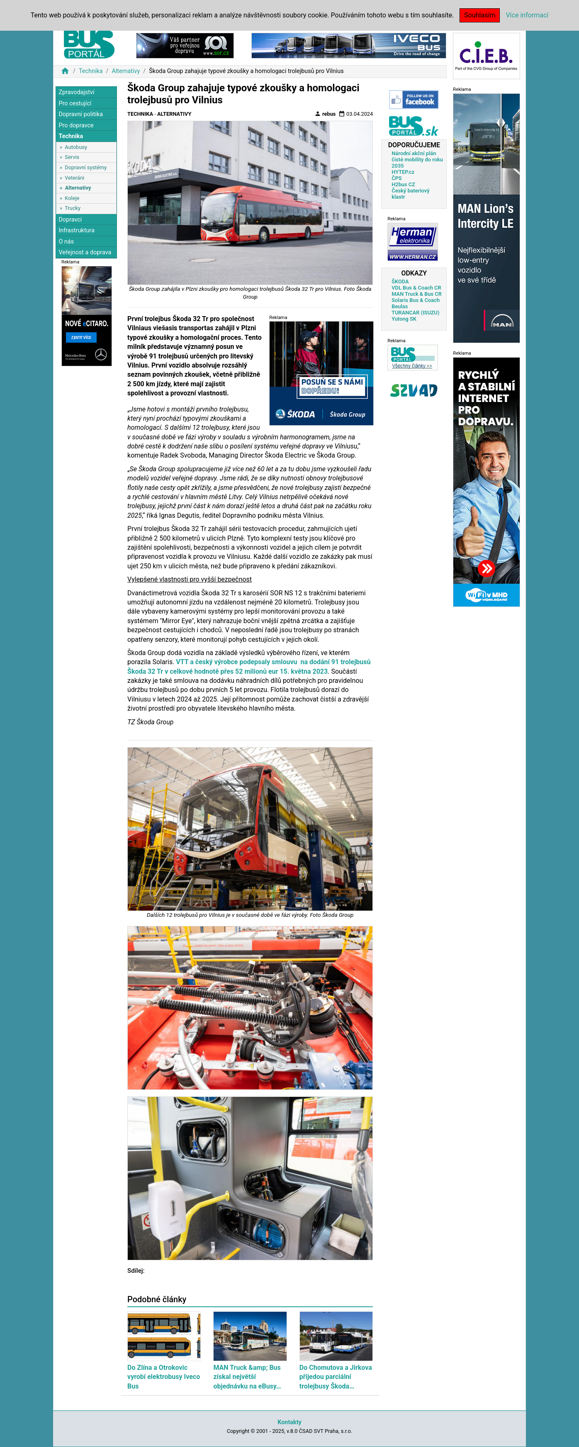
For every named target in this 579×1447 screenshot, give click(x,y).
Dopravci (70, 219)
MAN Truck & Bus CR (417, 294)
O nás (66, 241)
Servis (72, 157)
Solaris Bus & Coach (416, 300)
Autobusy (76, 147)
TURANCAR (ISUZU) (415, 312)
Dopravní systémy (86, 167)
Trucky (72, 208)
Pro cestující (74, 103)
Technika (91, 71)
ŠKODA (400, 281)
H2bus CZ (403, 184)
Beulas (400, 306)
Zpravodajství (76, 92)
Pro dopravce (75, 125)
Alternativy (126, 71)
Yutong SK (404, 319)
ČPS (396, 178)
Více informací (527, 15)
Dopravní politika (80, 114)
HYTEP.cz (403, 172)
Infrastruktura (76, 230)
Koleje (72, 198)
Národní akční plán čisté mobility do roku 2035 (417, 159)
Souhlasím (479, 15)
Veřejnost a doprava (84, 252)
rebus (325, 113)
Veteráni (74, 178)
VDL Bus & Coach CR (416, 288)
